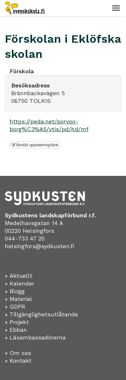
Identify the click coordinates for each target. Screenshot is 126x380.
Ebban (18, 329)
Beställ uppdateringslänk (35, 145)
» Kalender (19, 283)
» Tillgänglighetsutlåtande (41, 314)
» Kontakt (18, 360)
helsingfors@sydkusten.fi (39, 246)
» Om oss (18, 352)
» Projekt (17, 322)
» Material (18, 298)
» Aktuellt (18, 275)
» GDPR (15, 306)
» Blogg (15, 291)
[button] (116, 8)
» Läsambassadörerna (35, 337)
